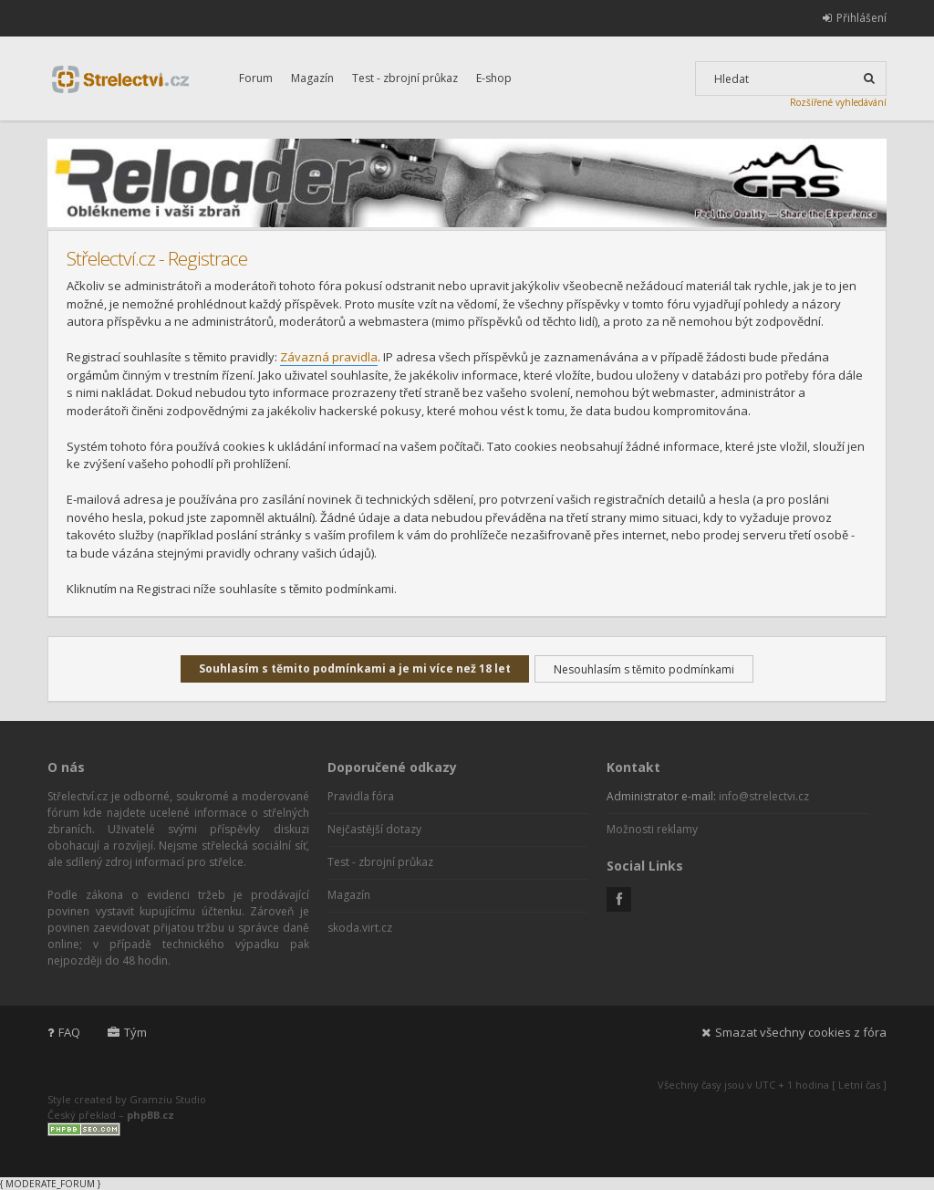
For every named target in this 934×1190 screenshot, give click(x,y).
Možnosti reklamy (652, 829)
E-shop (494, 78)
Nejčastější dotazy (374, 829)
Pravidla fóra (360, 796)
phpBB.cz (150, 1115)
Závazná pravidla (329, 357)
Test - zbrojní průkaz (405, 78)
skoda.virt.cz (359, 927)
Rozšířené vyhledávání (838, 102)
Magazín (312, 78)
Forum (256, 78)
